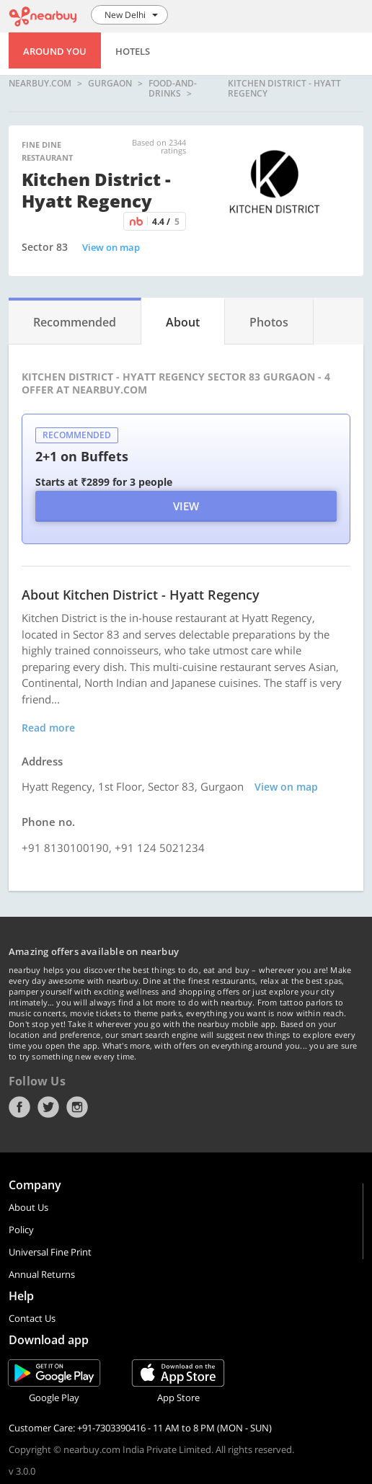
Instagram (77, 1107)
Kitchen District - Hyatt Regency (284, 88)
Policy (21, 1229)
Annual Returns (42, 1274)
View (186, 506)
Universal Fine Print (50, 1251)
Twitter (48, 1107)
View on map (111, 247)
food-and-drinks (173, 88)
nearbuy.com (40, 84)
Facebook (19, 1107)
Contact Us (32, 1318)
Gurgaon (110, 84)
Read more (48, 727)
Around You (55, 51)
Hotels (132, 51)
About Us (28, 1207)
